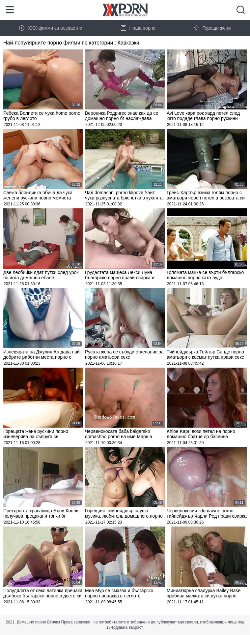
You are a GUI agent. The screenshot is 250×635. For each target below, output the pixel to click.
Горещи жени (212, 28)
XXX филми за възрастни (50, 28)
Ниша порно (138, 28)
